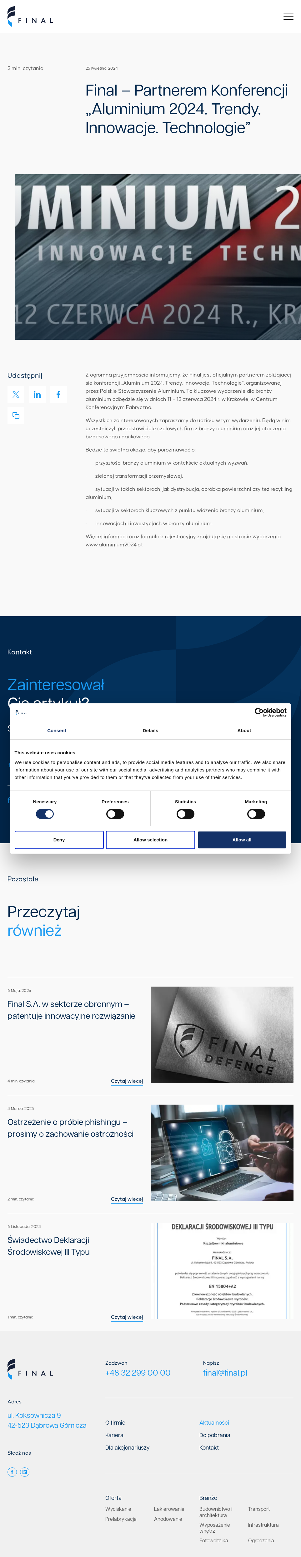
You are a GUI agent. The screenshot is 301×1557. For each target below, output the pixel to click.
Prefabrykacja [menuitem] (121, 1456)
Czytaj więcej (154, 1060)
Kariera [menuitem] (114, 1372)
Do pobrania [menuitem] (214, 1372)
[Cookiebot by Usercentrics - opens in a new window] (259, 712)
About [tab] (244, 730)
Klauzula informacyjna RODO (266, 1527)
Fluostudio (226, 1540)
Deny (59, 839)
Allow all (242, 839)
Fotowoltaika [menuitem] (213, 1478)
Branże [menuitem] (208, 1435)
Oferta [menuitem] (113, 1435)
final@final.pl (227, 1309)
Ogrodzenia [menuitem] (261, 1478)
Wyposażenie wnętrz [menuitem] (214, 1465)
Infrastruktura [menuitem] (263, 1462)
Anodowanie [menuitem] (168, 1456)
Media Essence (279, 1540)
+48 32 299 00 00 (140, 1309)
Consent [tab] (56, 730)
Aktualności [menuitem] (214, 1360)
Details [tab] (150, 730)
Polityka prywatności (212, 1527)
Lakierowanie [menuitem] (169, 1446)
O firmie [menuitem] (115, 1360)
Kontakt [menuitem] (209, 1385)
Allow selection (150, 839)
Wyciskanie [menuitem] (118, 1446)
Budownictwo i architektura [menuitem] (215, 1449)
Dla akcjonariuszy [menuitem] (127, 1385)
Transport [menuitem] (259, 1446)
